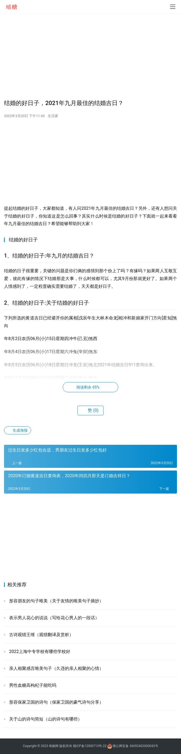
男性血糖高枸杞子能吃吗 (32, 685)
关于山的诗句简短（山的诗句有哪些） (45, 719)
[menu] (172, 7)
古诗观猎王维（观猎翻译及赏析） (40, 634)
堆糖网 (53, 746)
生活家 (53, 116)
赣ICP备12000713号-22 (89, 746)
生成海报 (18, 430)
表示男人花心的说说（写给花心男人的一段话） (53, 617)
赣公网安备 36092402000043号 (132, 746)
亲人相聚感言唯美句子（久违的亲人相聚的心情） (56, 668)
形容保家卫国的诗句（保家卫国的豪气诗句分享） (56, 702)
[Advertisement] (90, 56)
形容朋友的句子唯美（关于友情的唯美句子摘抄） (56, 600)
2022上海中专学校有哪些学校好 (39, 651)
